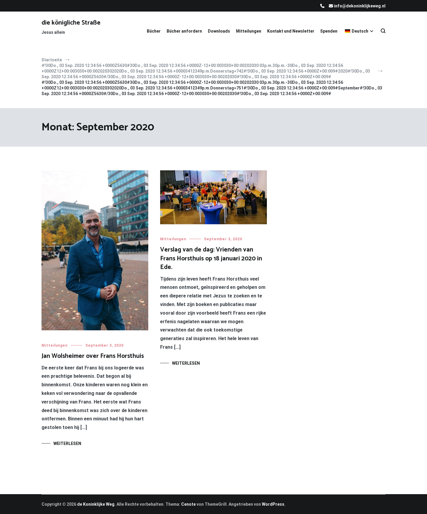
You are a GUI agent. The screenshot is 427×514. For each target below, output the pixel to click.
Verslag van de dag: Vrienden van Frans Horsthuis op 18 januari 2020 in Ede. (211, 258)
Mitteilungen (248, 31)
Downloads (219, 31)
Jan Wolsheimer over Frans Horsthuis (93, 356)
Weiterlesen (67, 443)
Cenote (188, 504)
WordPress (273, 504)
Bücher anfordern (184, 31)
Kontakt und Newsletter (290, 31)
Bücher (154, 31)
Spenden (328, 31)
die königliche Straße (71, 23)
